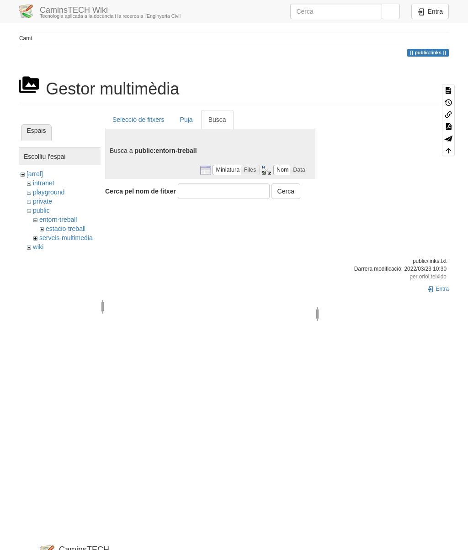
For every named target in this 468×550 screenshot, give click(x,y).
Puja (186, 119)
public (41, 210)
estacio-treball (65, 228)
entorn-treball (58, 219)
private (42, 201)
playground (48, 192)
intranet (43, 183)
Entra (438, 289)
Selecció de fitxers (138, 119)
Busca (217, 119)
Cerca (285, 191)
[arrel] (35, 174)
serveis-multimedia (66, 237)
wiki (38, 247)
